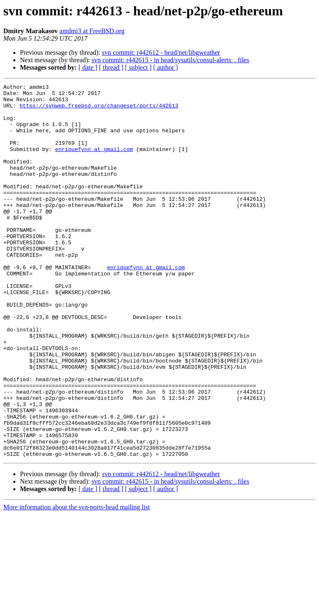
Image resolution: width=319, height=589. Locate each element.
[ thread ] (111, 67)
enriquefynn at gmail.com (94, 162)
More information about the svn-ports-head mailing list (76, 581)
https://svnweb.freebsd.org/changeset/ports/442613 (99, 110)
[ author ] (165, 67)
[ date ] (88, 67)
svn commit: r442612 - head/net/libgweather (161, 52)
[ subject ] (138, 67)
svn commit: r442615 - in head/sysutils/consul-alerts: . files (170, 59)
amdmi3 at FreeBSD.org (92, 30)
